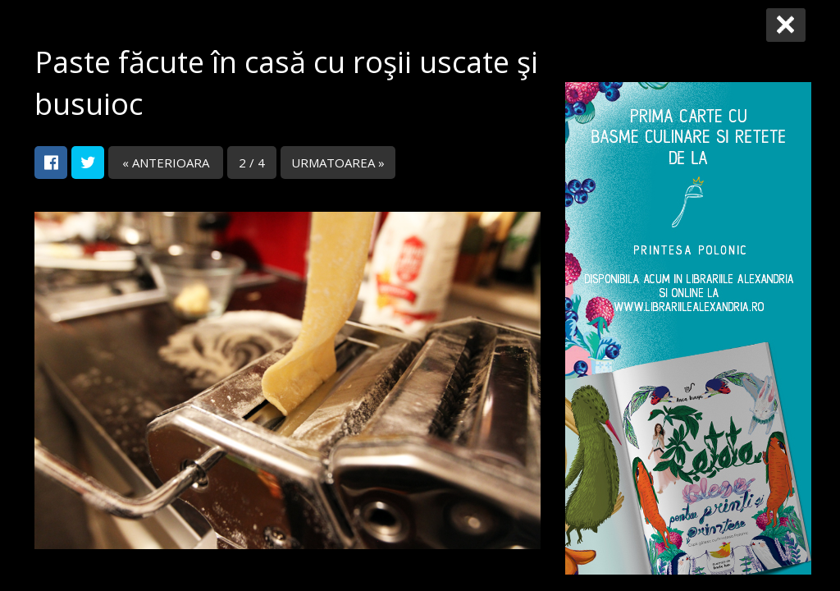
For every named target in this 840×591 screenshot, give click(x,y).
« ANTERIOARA (165, 162)
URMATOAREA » (338, 162)
